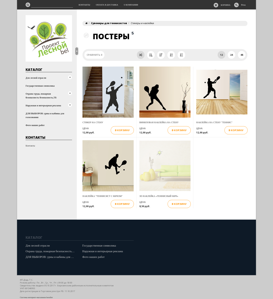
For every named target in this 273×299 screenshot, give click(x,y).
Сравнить (94, 54)
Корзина (226, 5)
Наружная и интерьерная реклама (43, 105)
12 (221, 54)
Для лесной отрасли (36, 78)
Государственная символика (40, 86)
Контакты (30, 145)
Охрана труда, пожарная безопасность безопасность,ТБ (41, 95)
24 (231, 54)
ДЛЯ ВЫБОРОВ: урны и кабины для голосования (45, 115)
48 (241, 54)
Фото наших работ (35, 125)
